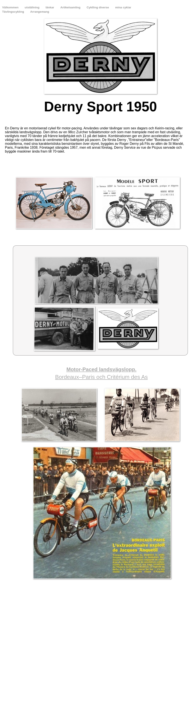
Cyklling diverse (98, 7)
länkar (50, 7)
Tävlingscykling (13, 11)
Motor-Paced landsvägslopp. (101, 369)
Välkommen (10, 7)
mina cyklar (123, 7)
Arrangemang (39, 11)
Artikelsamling (70, 7)
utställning (32, 7)
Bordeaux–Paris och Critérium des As (101, 377)
